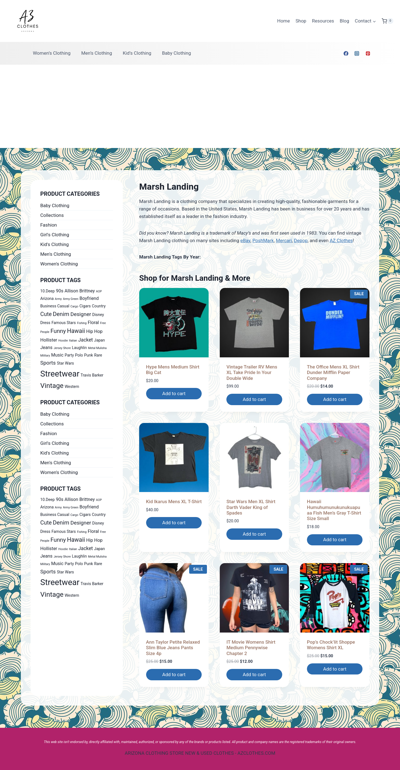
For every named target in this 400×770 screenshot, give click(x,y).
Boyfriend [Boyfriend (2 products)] (89, 298)
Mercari (284, 240)
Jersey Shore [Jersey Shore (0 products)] (62, 348)
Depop (301, 240)
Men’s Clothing (96, 53)
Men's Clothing (55, 254)
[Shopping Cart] (387, 21)
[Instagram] (357, 53)
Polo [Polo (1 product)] (79, 355)
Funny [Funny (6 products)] (58, 331)
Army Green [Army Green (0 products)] (71, 299)
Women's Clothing (59, 264)
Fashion (48, 225)
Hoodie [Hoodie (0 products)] (63, 340)
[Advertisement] (200, 106)
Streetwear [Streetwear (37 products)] (59, 373)
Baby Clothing (176, 53)
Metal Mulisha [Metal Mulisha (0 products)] (97, 348)
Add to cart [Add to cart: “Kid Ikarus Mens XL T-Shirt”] (174, 522)
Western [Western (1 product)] (72, 386)
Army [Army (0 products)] (58, 299)
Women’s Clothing (52, 53)
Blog (344, 21)
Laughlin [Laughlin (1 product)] (79, 347)
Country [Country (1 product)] (99, 306)
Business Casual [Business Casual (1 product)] (54, 306)
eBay (245, 240)
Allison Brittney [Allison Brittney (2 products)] (79, 291)
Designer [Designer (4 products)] (81, 314)
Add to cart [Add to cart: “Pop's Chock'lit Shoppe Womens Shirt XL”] (334, 669)
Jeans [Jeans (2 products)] (46, 347)
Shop (301, 21)
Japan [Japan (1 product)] (99, 340)
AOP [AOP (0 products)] (99, 291)
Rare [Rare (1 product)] (98, 355)
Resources (323, 21)
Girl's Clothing (54, 234)
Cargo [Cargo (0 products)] (74, 306)
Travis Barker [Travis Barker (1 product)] (92, 375)
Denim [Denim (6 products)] (61, 314)
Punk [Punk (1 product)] (88, 355)
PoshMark (263, 240)
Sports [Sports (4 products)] (48, 363)
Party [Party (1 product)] (69, 355)
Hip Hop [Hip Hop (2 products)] (94, 331)
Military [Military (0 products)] (45, 355)
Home (283, 21)
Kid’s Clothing (137, 53)
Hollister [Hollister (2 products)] (48, 340)
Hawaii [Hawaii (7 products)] (76, 330)
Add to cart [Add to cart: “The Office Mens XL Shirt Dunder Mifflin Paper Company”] (334, 399)
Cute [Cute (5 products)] (46, 314)
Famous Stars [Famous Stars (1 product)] (63, 322)
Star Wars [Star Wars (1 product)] (65, 363)
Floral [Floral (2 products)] (93, 322)
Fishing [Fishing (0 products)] (81, 323)
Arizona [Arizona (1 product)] (47, 298)
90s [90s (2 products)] (59, 291)
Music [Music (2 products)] (57, 355)
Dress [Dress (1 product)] (45, 322)
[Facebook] (346, 53)
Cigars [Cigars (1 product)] (85, 306)
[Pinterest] (367, 53)
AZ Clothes (341, 240)
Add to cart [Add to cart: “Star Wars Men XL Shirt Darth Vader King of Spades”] (254, 534)
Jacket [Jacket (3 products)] (85, 340)
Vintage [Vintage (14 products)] (52, 386)
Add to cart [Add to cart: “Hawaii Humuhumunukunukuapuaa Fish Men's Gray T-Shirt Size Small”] (334, 539)
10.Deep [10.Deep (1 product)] (47, 291)
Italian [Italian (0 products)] (73, 340)
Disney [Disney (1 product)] (98, 314)
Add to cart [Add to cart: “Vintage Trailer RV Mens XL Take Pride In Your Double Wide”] (254, 399)
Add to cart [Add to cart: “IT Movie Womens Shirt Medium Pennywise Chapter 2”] (254, 674)
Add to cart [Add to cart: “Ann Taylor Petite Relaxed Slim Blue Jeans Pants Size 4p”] (174, 674)
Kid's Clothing (54, 244)
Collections (52, 215)
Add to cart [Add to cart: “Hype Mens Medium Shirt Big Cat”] (174, 393)
